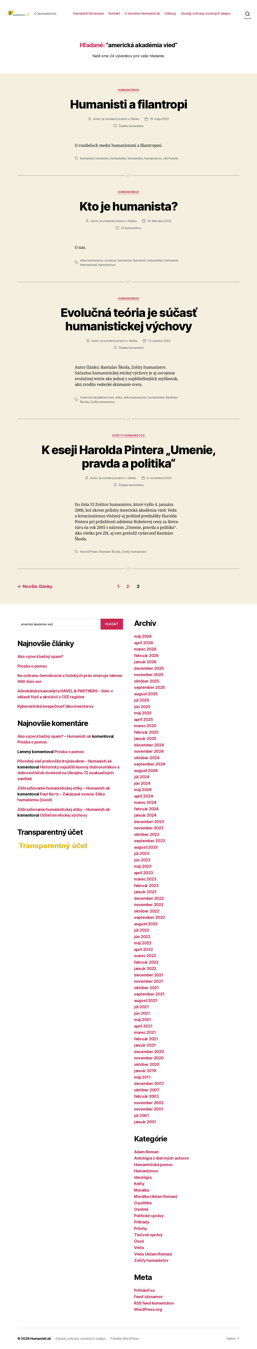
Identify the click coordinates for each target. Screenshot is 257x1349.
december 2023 (149, 821)
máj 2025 (142, 713)
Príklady (141, 1222)
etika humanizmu (91, 260)
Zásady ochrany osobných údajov (206, 13)
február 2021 (146, 1039)
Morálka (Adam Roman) (155, 1196)
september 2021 (149, 994)
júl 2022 (141, 930)
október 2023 (146, 834)
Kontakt (114, 13)
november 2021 (148, 981)
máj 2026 (143, 636)
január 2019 (145, 1070)
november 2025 (148, 674)
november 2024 (149, 751)
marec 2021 (145, 1032)
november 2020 (149, 1058)
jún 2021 (142, 1013)
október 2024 (146, 758)
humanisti (101, 158)
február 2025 (146, 732)
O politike (143, 1203)
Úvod (139, 1241)
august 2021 (145, 1000)
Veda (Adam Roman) (153, 1254)
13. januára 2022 (159, 341)
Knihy (139, 1183)
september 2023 (149, 840)
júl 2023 (141, 853)
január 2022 (145, 968)
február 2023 (146, 885)
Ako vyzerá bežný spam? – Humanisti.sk (54, 736)
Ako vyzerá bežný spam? (40, 656)
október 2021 (146, 988)
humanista (87, 158)
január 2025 (145, 738)
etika (118, 397)
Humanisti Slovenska (88, 13)
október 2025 (146, 681)
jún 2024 (142, 783)
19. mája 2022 (159, 119)
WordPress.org (148, 1309)
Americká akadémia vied (97, 397)
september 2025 (149, 687)
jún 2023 (142, 860)
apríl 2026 (143, 643)
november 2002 (149, 1102)
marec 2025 (145, 725)
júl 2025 (141, 700)
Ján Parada (170, 158)
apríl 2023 (143, 873)
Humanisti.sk (40, 1338)
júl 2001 (141, 1115)
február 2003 (146, 1096)
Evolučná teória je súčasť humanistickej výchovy (129, 319)
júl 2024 (141, 777)
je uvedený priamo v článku (120, 119)
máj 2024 (143, 789)
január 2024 (145, 815)
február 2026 (146, 655)
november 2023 (148, 828)
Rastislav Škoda (109, 551)
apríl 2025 (143, 719)
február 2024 (146, 809)
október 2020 (146, 1064)
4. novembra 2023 (159, 478)
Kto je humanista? (128, 206)
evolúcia (110, 260)
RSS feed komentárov (154, 1303)
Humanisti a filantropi (128, 104)
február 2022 (146, 962)
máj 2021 (142, 1019)
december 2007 (149, 1083)
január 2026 (145, 662)
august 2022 (146, 924)
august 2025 (146, 694)
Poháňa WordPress (124, 1338)
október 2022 (146, 911)
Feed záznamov (148, 1296)
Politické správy (149, 1215)
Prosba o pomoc (32, 666)
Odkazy (170, 13)
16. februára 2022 (159, 221)
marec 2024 (145, 802)
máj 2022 (142, 943)
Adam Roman (146, 1152)
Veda (139, 1247)
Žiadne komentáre (131, 126)
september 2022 (149, 917)
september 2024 (149, 764)
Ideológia (143, 1177)
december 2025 (149, 668)
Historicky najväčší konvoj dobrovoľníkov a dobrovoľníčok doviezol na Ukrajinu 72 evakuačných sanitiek (68, 773)
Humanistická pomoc (153, 1164)
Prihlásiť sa (144, 1290)
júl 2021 (141, 1007)
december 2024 (149, 745)
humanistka (135, 158)
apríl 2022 (143, 949)
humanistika (118, 158)
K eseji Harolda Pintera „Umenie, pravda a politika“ (128, 456)
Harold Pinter (89, 551)
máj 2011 (142, 1077)
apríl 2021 (143, 1026)
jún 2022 (142, 936)
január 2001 (145, 1122)
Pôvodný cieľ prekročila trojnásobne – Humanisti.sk (64, 761)
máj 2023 (142, 866)
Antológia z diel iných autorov (161, 1158)
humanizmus (152, 158)
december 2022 (149, 898)
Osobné (141, 1209)
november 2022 (148, 904)
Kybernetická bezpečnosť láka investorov (55, 706)
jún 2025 (142, 706)
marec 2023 (145, 879)
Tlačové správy (148, 1235)
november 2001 (148, 1109)
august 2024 (146, 770)
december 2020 (149, 1051)
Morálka (141, 1190)
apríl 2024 (143, 796)
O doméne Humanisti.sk (142, 13)
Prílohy (140, 1228)
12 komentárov (131, 228)
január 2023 (145, 892)
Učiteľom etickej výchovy (63, 815)
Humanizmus (128, 90)
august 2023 (146, 847)
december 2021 (148, 975)
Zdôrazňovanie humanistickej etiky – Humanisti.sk (63, 788)
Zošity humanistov (102, 402)
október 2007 (146, 1090)
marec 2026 (145, 649)
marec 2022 (145, 955)
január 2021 (145, 1045)
